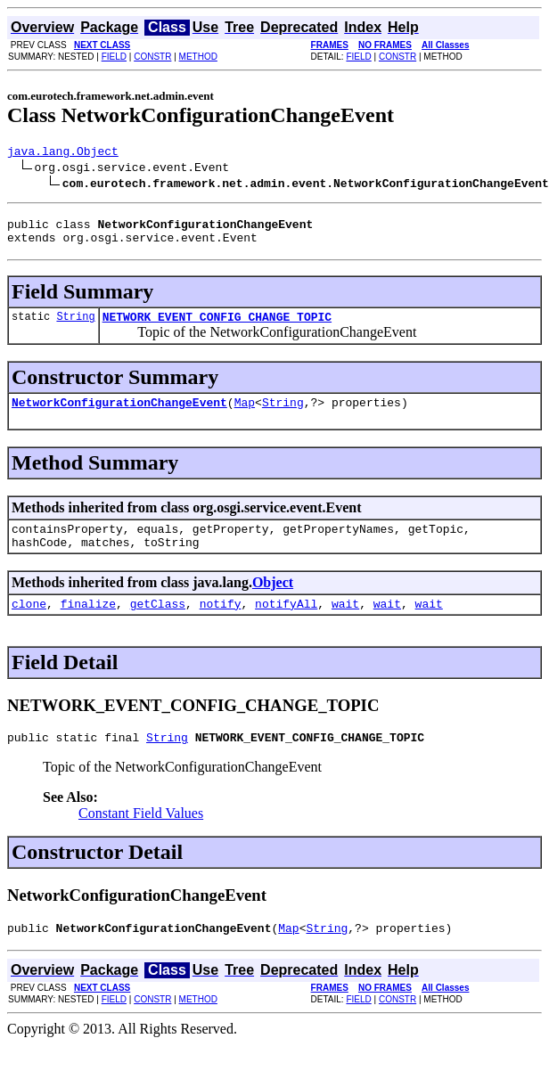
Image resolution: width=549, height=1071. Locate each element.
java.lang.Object (63, 153)
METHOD (198, 56)
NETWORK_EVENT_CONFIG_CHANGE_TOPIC (217, 327)
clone (29, 625)
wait (345, 625)
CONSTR (152, 56)
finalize (88, 625)
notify (221, 625)
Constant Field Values (140, 837)
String (75, 326)
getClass (157, 625)
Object (272, 601)
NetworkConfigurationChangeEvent (119, 415)
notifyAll (286, 625)
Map (244, 415)
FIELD (114, 56)
